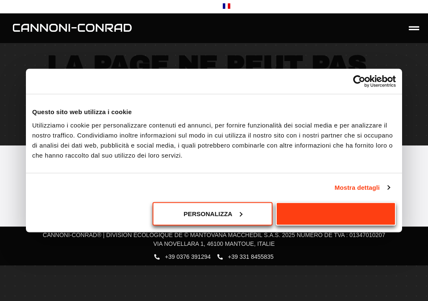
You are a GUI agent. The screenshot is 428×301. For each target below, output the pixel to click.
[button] (414, 28)
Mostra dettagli (357, 187)
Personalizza (212, 213)
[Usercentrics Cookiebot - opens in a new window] (359, 81)
